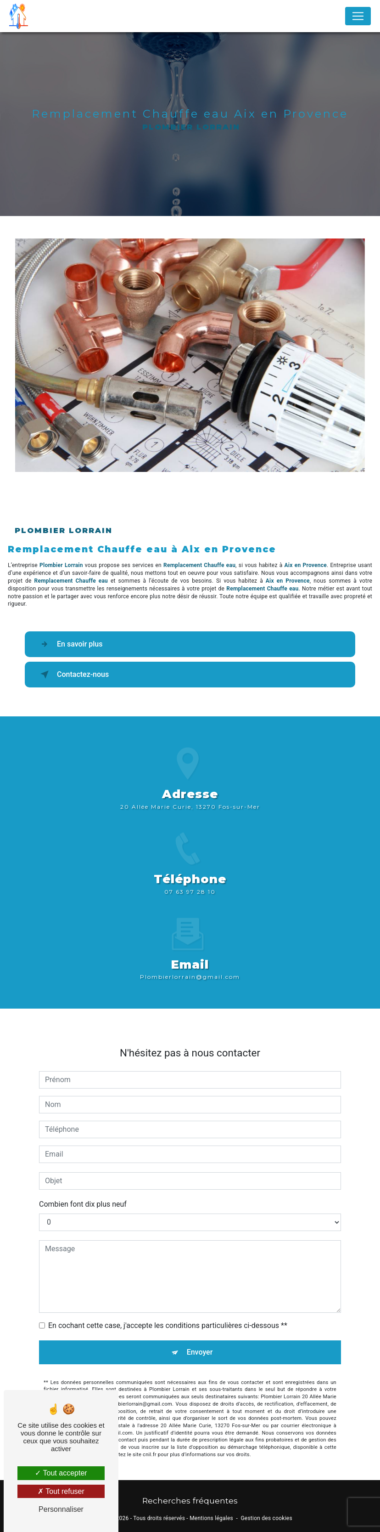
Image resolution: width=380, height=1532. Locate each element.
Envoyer (200, 1341)
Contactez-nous (73, 674)
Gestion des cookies (266, 1518)
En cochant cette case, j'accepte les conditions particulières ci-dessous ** (167, 1315)
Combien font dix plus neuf (83, 1193)
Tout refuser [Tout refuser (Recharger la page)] (61, 1491)
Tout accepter (61, 1473)
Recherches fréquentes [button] (190, 1500)
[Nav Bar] (358, 16)
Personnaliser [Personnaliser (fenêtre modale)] (61, 1509)
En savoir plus (69, 644)
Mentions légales (211, 1518)
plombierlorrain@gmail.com (190, 966)
